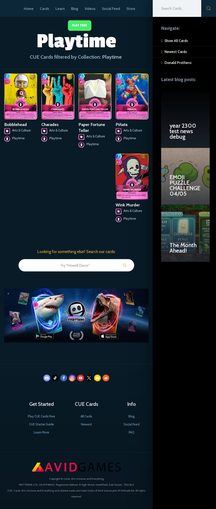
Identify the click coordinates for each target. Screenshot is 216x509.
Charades (50, 124)
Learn (60, 9)
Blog (74, 9)
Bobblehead (15, 124)
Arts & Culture (21, 130)
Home (29, 9)
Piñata (121, 124)
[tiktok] (55, 378)
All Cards (86, 416)
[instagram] (72, 378)
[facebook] (63, 378)
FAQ (131, 432)
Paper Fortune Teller (91, 127)
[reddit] (106, 378)
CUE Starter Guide (41, 424)
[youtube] (80, 378)
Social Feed (111, 9)
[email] (97, 378)
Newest (86, 424)
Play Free (79, 25)
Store (130, 9)
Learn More (41, 432)
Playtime (18, 138)
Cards (44, 9)
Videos (90, 9)
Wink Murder (128, 204)
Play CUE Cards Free (41, 416)
